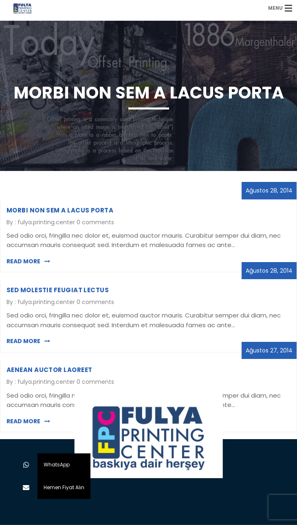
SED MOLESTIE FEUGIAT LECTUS (58, 290)
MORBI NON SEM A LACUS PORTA (60, 210)
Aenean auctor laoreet (49, 369)
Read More (28, 261)
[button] (26, 487)
